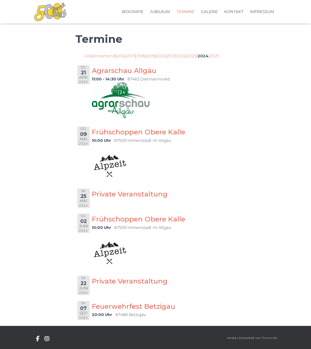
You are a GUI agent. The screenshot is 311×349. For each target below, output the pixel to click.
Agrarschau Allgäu (124, 70)
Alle (88, 56)
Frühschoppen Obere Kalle (138, 132)
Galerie (209, 11)
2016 (121, 56)
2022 (181, 56)
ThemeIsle (269, 338)
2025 (214, 56)
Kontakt (234, 11)
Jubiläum (160, 11)
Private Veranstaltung (129, 194)
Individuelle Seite (37, 338)
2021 (171, 56)
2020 (161, 56)
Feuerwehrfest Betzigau (133, 306)
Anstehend (104, 56)
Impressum (262, 11)
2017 (130, 56)
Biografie (133, 11)
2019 (150, 56)
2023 (191, 56)
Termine (185, 11)
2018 (140, 56)
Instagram (46, 338)
